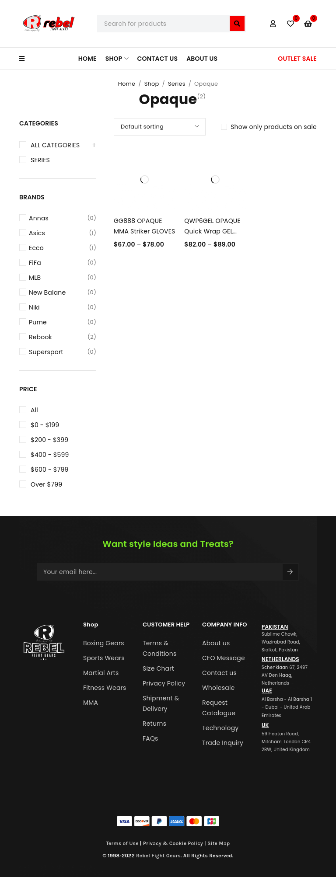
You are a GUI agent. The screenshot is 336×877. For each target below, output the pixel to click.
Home (127, 84)
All (34, 410)
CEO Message (223, 658)
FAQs (150, 738)
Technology (220, 728)
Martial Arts (101, 672)
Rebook (62, 337)
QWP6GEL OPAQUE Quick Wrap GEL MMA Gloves (212, 231)
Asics (62, 233)
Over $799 (46, 484)
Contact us (219, 672)
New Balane (62, 292)
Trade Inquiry (222, 742)
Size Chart (158, 668)
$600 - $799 (50, 469)
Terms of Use (122, 843)
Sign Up (290, 571)
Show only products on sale (274, 126)
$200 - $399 (49, 439)
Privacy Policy (164, 683)
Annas (62, 218)
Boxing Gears (103, 643)
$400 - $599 (50, 454)
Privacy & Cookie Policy (173, 843)
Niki (62, 307)
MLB (62, 277)
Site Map (218, 843)
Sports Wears (104, 658)
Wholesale (218, 687)
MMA (90, 702)
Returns (154, 723)
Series (177, 84)
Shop (151, 84)
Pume (62, 322)
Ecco (62, 248)
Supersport (62, 352)
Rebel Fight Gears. (159, 856)
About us (216, 643)
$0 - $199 (45, 425)
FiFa (62, 263)
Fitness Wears (104, 687)
